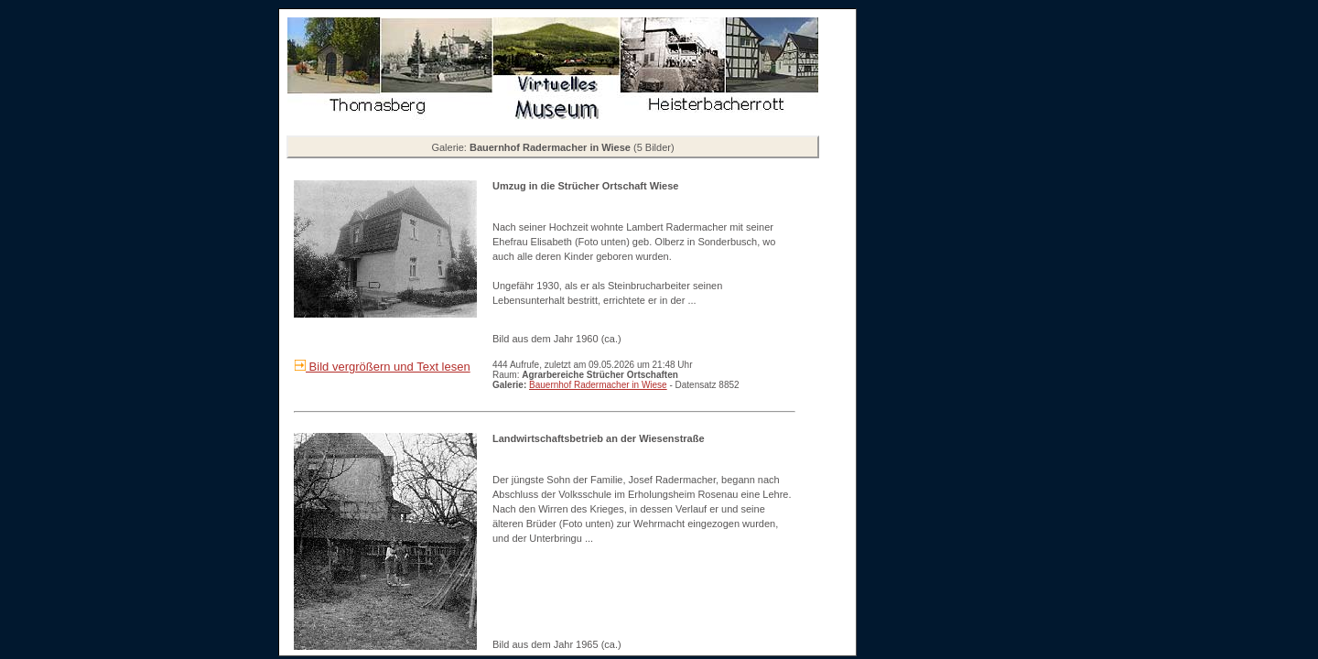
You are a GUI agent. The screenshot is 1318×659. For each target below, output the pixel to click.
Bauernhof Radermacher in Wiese (598, 385)
